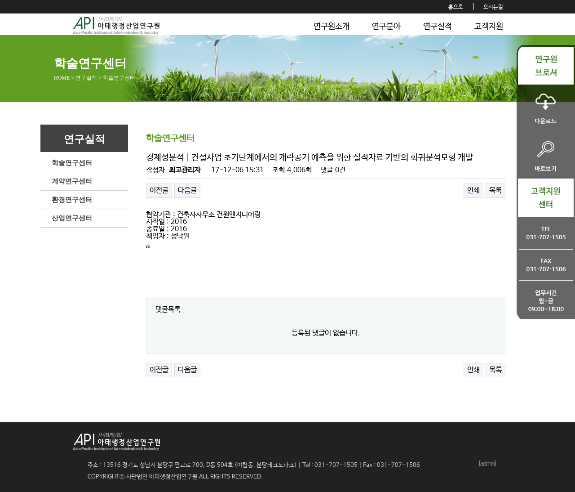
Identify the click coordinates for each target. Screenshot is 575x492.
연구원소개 (331, 26)
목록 (495, 190)
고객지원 (488, 26)
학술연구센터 (72, 162)
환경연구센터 (72, 199)
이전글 (159, 190)
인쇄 (473, 190)
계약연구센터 (72, 181)
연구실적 (437, 26)
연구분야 (386, 26)
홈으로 (455, 7)
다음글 (187, 190)
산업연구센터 (72, 218)
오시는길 (493, 7)
